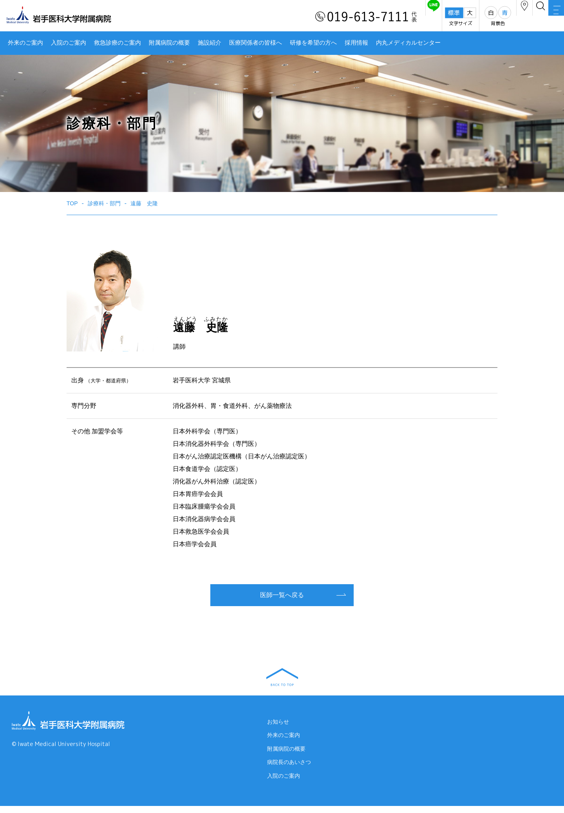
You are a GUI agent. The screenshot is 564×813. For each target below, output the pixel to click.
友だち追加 (379, 17)
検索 (517, 17)
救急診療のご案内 (117, 42)
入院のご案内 (68, 42)
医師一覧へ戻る (282, 595)
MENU (548, 18)
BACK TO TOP (282, 677)
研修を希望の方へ (313, 42)
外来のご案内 (25, 42)
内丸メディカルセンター (408, 42)
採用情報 (356, 42)
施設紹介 (209, 42)
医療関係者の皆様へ (255, 42)
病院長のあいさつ (289, 769)
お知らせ (278, 725)
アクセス (485, 17)
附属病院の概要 (169, 42)
